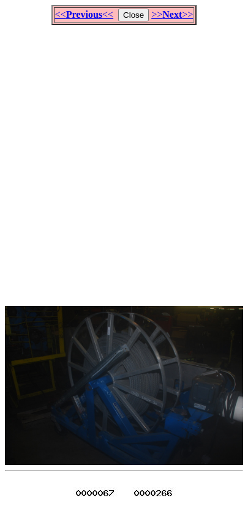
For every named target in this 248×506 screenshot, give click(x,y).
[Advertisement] (124, 160)
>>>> (172, 14)
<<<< (84, 14)
